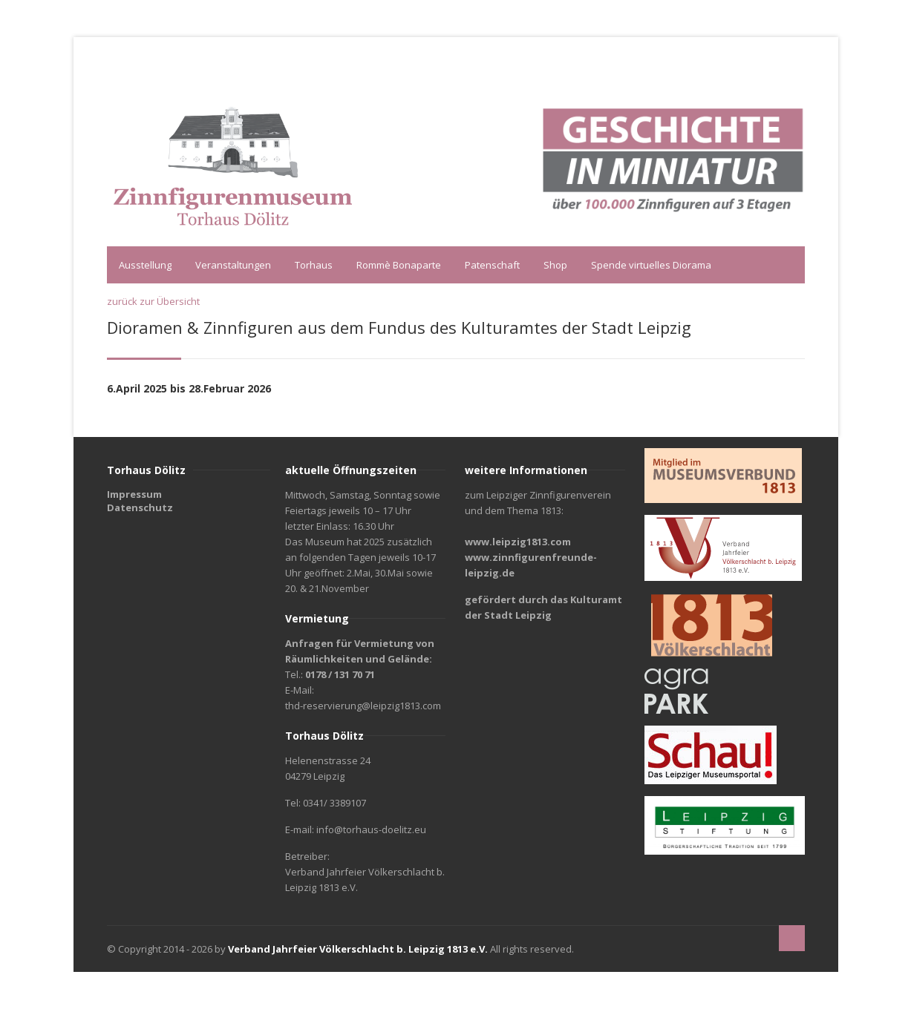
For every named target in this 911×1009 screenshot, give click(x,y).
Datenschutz (140, 507)
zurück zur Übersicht (153, 301)
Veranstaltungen (233, 265)
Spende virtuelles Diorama (651, 265)
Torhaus (314, 265)
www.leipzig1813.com (518, 541)
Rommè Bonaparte (398, 265)
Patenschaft (492, 265)
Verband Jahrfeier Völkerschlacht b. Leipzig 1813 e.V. (358, 949)
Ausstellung (145, 265)
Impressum (134, 494)
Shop (555, 265)
